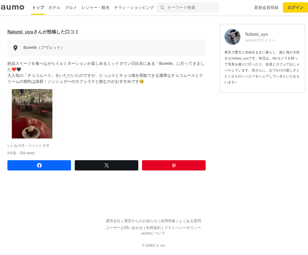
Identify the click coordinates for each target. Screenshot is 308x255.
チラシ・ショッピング (134, 7)
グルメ (71, 7)
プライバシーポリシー (182, 228)
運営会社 (113, 221)
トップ (38, 7)
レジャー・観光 (96, 7)
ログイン (295, 7)
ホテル (54, 7)
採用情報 (168, 221)
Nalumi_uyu (20, 31)
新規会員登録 (266, 7)
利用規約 (153, 228)
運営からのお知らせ (140, 221)
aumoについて (153, 233)
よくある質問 (190, 221)
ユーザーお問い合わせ (124, 228)
